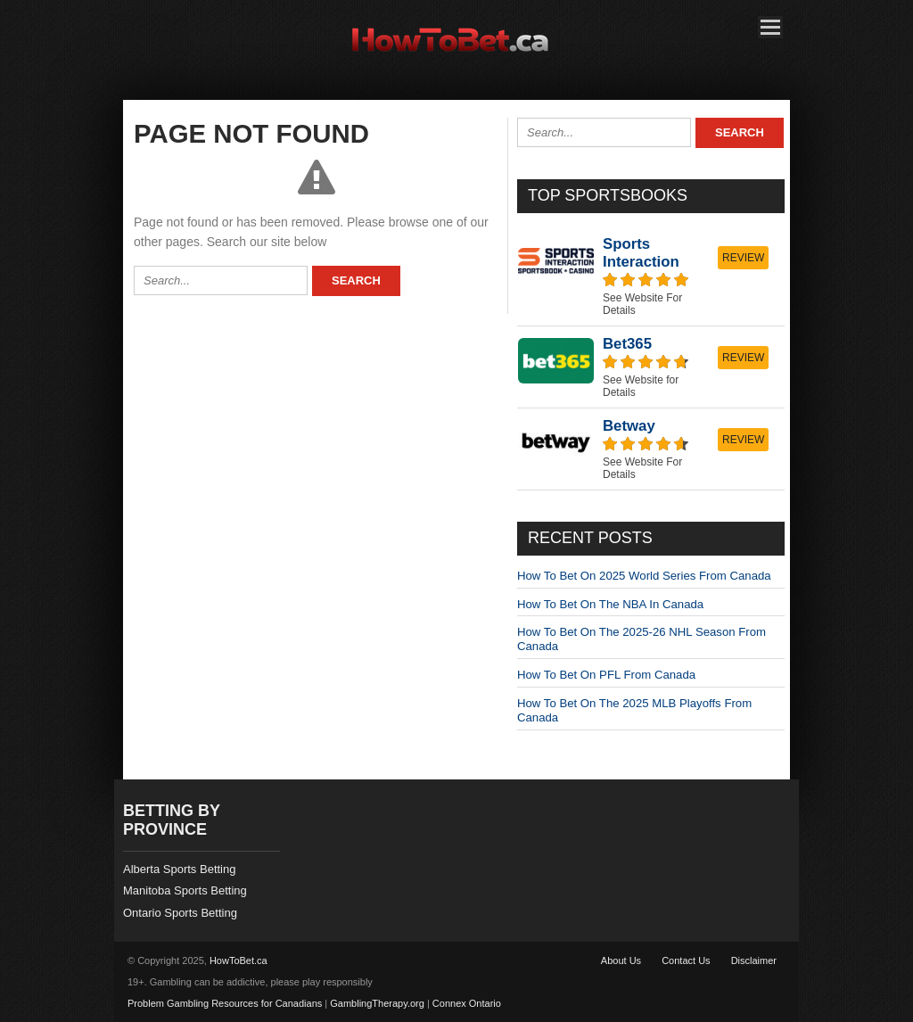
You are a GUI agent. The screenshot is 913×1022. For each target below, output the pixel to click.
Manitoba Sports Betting (185, 890)
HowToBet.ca (238, 960)
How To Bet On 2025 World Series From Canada (644, 575)
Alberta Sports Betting (179, 869)
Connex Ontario (466, 1003)
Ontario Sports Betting (180, 912)
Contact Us (686, 960)
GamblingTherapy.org (377, 1003)
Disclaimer (754, 960)
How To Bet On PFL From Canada (606, 674)
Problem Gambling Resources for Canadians (224, 1003)
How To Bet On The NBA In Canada (610, 604)
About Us (621, 960)
